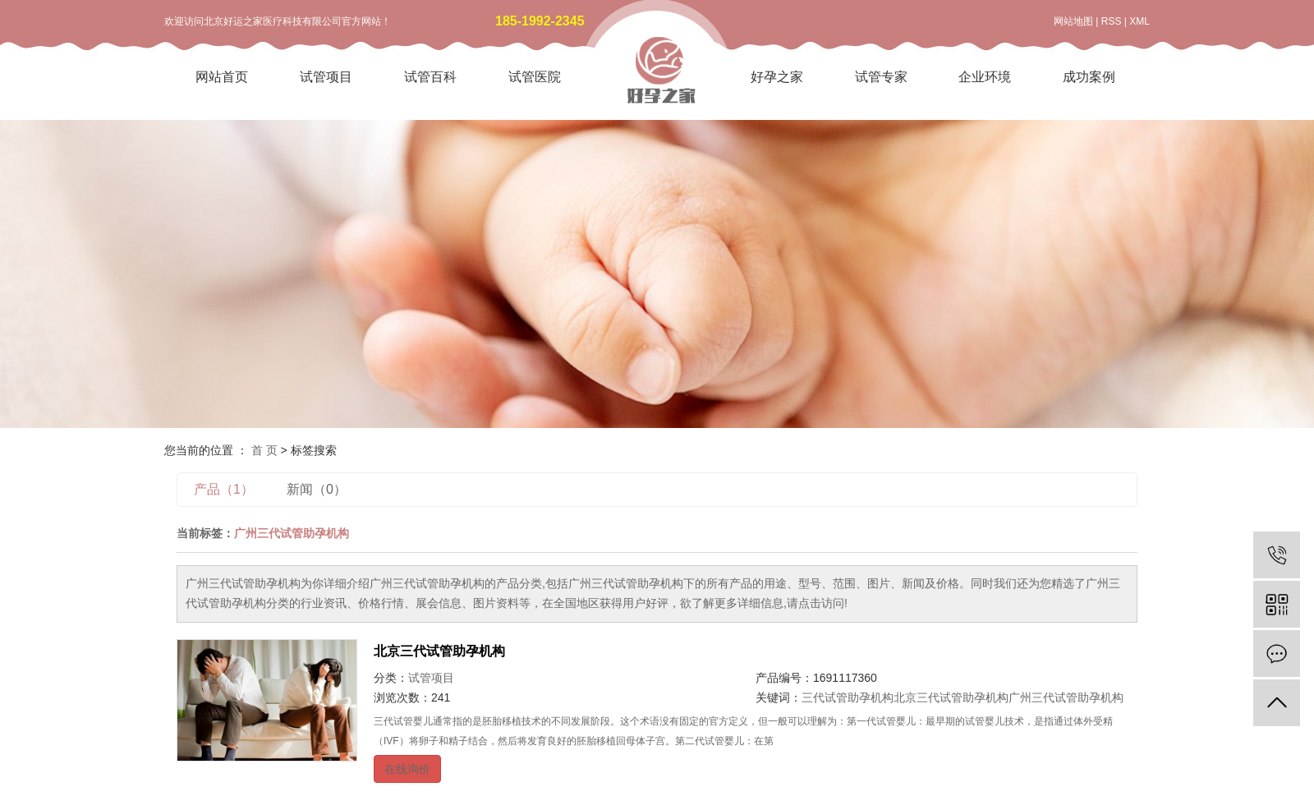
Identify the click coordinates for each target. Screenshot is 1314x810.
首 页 (264, 450)
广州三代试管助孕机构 (1065, 697)
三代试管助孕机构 (848, 697)
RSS (1111, 21)
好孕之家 (777, 77)
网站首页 (221, 77)
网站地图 (1073, 21)
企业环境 (984, 77)
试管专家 (881, 77)
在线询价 (407, 768)
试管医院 (534, 77)
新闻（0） (317, 489)
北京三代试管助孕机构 (439, 651)
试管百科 (430, 77)
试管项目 (326, 77)
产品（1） (224, 489)
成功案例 (1089, 77)
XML (1139, 21)
